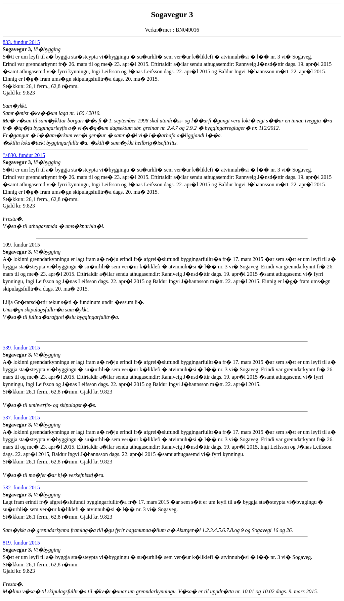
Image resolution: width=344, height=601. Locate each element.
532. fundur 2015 (21, 487)
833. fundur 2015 (21, 42)
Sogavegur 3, (18, 49)
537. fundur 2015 (21, 417)
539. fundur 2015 (21, 347)
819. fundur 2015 (21, 543)
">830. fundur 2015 (24, 155)
